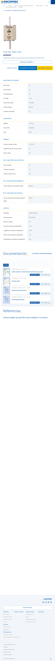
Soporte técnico (6, 629)
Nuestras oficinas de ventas (31, 619)
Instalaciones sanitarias (7, 617)
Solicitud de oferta (6, 627)
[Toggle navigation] (53, 2)
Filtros (6, 265)
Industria (5, 622)
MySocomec (41, 612)
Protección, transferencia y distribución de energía (23, 5)
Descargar (35, 274)
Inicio (4, 5)
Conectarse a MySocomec (30, 622)
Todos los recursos (18, 612)
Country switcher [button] (27, 607)
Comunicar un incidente (7, 634)
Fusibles (46, 5)
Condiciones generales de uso (9, 649)
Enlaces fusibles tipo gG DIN (11, 7)
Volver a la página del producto (14, 10)
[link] (11, 68)
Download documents (26, 62)
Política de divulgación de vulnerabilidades (11, 637)
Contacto (5, 624)
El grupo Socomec (30, 612)
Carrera (27, 617)
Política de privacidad (7, 654)
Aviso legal (5, 647)
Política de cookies (7, 652)
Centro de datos (6, 614)
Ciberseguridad (7, 632)
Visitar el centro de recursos (42, 253)
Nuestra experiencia (29, 614)
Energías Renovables (7, 619)
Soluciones (6, 612)
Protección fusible (39, 5)
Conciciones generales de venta (9, 644)
